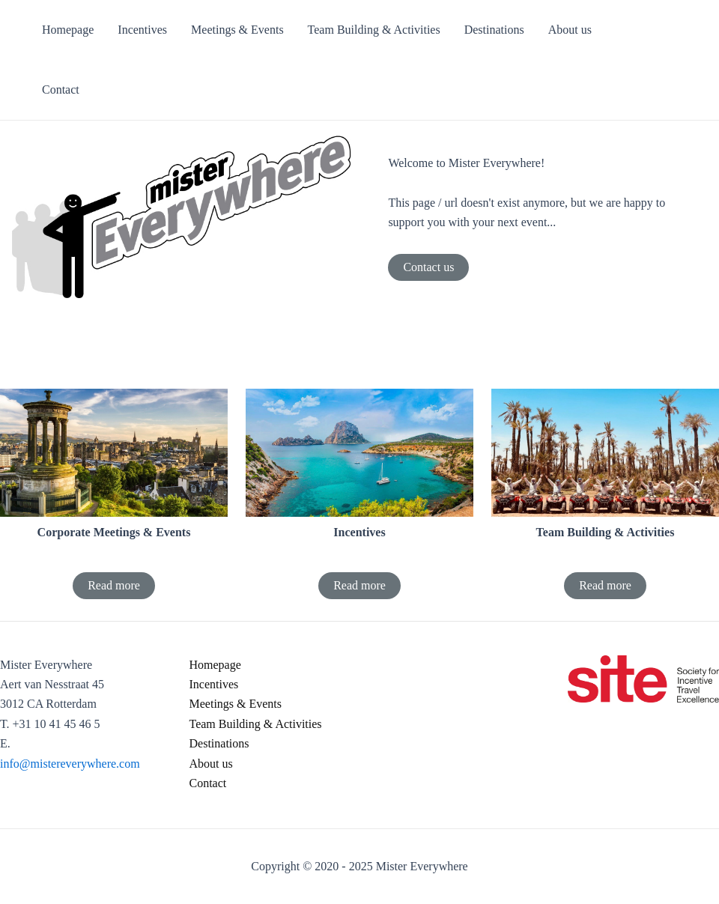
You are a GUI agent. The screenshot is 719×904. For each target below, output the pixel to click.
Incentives (214, 684)
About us (211, 763)
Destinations (219, 743)
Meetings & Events (235, 703)
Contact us (428, 267)
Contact (208, 783)
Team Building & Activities (255, 724)
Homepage (215, 664)
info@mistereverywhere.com (70, 763)
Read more (114, 585)
